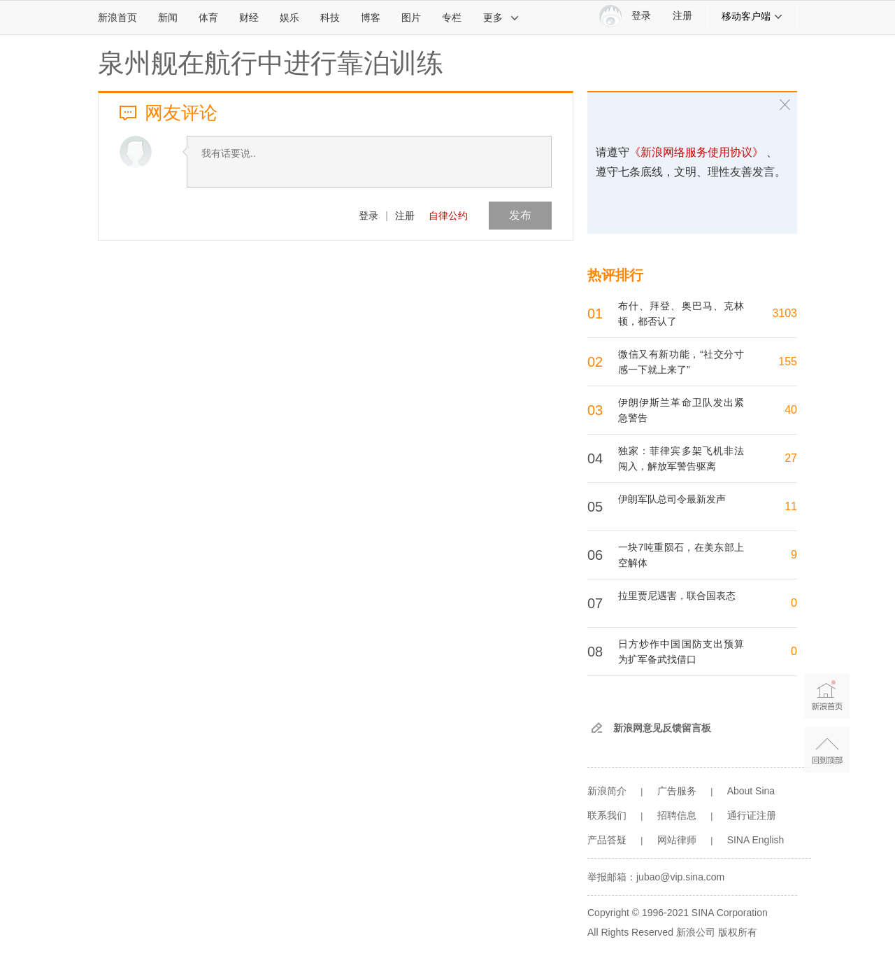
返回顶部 (827, 750)
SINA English (756, 839)
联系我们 (606, 815)
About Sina (751, 790)
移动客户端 (752, 16)
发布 (520, 215)
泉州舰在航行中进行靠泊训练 (270, 63)
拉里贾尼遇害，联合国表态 (677, 595)
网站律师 (676, 839)
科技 (330, 17)
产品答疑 (606, 839)
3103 (784, 313)
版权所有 (737, 932)
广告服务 (676, 790)
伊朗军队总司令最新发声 (672, 499)
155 (787, 361)
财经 (249, 17)
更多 (501, 17)
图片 (411, 17)
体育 (208, 17)
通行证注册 (751, 815)
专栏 (451, 17)
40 (791, 410)
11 (791, 506)
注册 (682, 15)
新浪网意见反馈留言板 (662, 727)
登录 (368, 215)
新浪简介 (606, 790)
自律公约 (448, 215)
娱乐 (289, 17)
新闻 (168, 17)
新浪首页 (117, 17)
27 (791, 458)
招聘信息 (676, 815)
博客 (370, 17)
